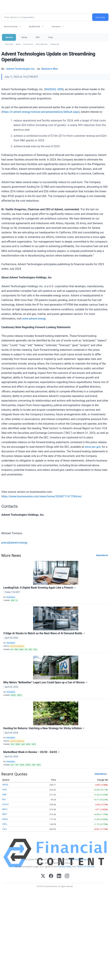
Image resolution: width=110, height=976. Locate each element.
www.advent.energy (34, 318)
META (19, 695)
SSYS (34, 744)
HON (16, 649)
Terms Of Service (85, 866)
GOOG (5, 804)
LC (16, 600)
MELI (38, 765)
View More (101, 555)
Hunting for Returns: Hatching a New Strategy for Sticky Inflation (43, 728)
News (18, 44)
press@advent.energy (14, 542)
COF (16, 765)
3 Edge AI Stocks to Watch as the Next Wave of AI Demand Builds (44, 633)
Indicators (56, 26)
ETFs (37, 37)
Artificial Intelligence (17, 646)
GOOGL (13, 695)
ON (26, 649)
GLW (22, 744)
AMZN (5, 784)
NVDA (21, 649)
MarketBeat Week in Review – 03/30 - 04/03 (31, 752)
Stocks (24, 37)
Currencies (28, 44)
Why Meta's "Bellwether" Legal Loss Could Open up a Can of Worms (45, 682)
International (41, 44)
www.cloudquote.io (79, 859)
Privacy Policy (64, 866)
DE (12, 649)
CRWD (17, 744)
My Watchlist (34, 26)
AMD (4, 794)
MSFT (4, 814)
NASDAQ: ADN (54, 89)
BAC (4, 799)
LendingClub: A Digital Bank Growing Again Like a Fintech (39, 587)
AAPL (4, 789)
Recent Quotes (10, 26)
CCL (12, 765)
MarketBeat (11, 597)
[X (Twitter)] (43, 876)
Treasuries (54, 44)
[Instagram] (66, 876)
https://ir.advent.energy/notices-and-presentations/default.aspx (40, 111)
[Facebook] (51, 876)
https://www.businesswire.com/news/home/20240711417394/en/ (41, 496)
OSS (30, 649)
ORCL (4, 824)
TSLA (35, 649)
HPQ (33, 765)
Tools (50, 37)
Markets (9, 37)
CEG (12, 744)
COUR (22, 765)
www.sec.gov (93, 446)
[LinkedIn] (59, 876)
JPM (12, 600)
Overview (9, 44)
